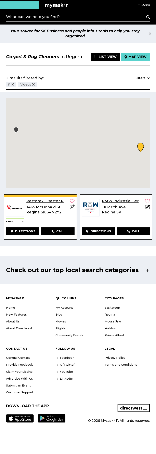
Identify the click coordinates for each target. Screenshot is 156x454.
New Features (16, 314)
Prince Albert (114, 335)
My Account (64, 307)
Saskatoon (112, 307)
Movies (60, 321)
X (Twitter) (65, 364)
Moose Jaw (113, 321)
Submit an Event (18, 385)
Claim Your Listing (19, 372)
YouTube (64, 372)
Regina (110, 314)
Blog (58, 314)
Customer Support (19, 392)
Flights (60, 328)
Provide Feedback (19, 364)
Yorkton (110, 328)
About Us (13, 321)
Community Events (69, 335)
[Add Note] (72, 208)
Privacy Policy (115, 358)
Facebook (64, 358)
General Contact (18, 358)
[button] (143, 5)
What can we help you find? (33, 17)
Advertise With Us (19, 378)
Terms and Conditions (121, 364)
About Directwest (19, 328)
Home (10, 307)
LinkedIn (64, 378)
